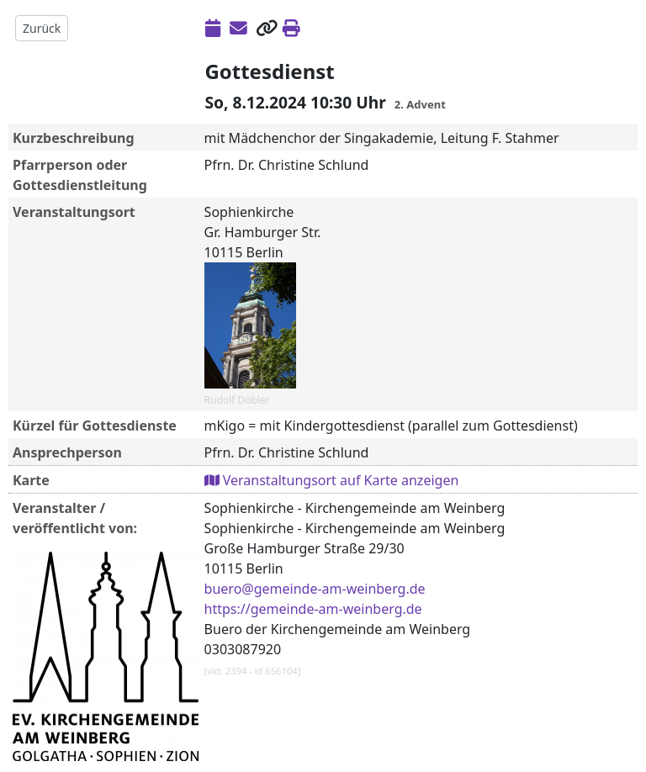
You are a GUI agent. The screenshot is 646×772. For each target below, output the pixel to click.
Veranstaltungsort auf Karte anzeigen (331, 480)
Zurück (42, 28)
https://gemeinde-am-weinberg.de (313, 609)
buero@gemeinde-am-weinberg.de (315, 588)
